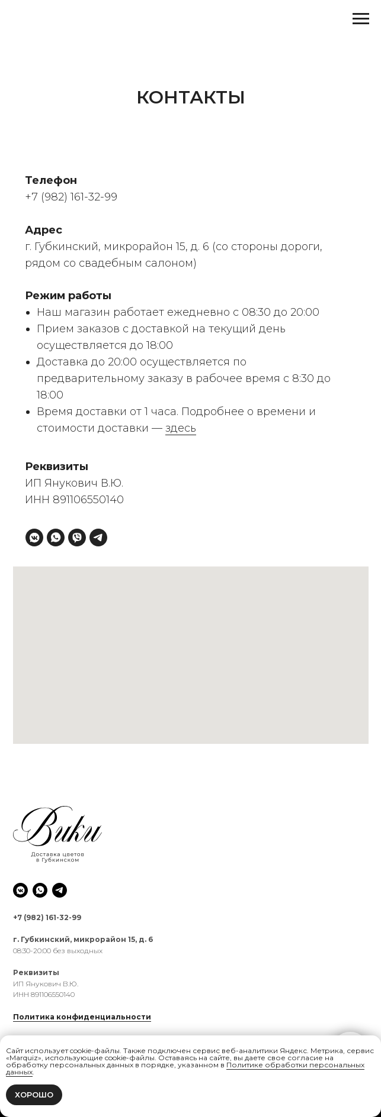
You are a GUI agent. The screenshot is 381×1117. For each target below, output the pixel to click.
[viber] (77, 537)
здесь (180, 428)
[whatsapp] (56, 537)
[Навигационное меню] (361, 19)
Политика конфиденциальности (82, 1016)
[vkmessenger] (34, 537)
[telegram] (98, 537)
